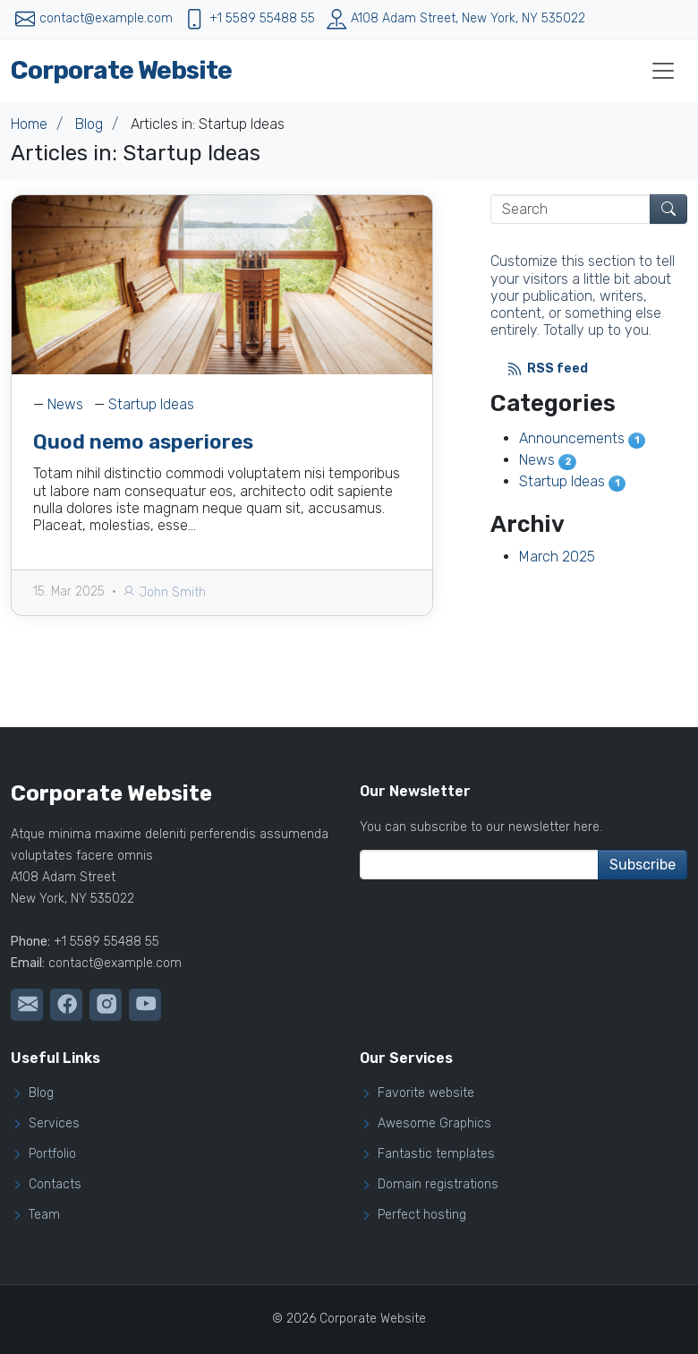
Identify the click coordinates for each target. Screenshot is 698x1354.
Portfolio (52, 1154)
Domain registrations (438, 1184)
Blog (89, 124)
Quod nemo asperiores (143, 442)
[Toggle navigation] (663, 71)
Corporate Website (121, 70)
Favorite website (426, 1093)
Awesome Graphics (434, 1124)
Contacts (55, 1184)
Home (29, 124)
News (65, 404)
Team (44, 1215)
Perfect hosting (422, 1215)
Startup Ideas (151, 404)
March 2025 (557, 556)
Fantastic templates (436, 1154)
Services (54, 1124)
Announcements (582, 438)
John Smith (164, 592)
